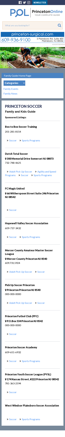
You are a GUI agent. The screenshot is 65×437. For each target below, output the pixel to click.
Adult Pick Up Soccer (20, 171)
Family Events (10, 88)
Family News (10, 93)
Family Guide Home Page (17, 75)
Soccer (13, 140)
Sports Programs (31, 140)
